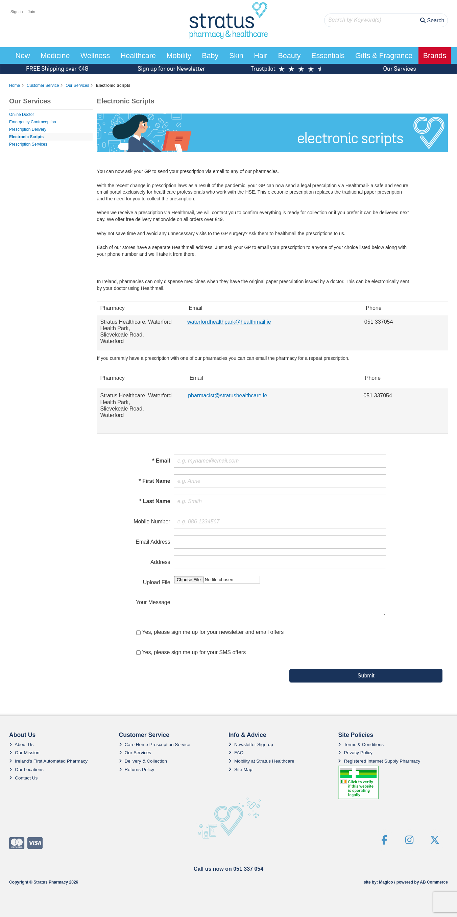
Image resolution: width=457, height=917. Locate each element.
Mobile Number (152, 521)
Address (160, 562)
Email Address (153, 542)
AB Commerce (434, 882)
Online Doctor (21, 114)
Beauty (289, 55)
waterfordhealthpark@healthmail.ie (229, 322)
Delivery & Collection (143, 761)
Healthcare (138, 55)
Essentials (327, 55)
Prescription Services (28, 144)
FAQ (235, 752)
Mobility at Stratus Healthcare (261, 761)
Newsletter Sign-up (250, 744)
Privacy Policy (355, 752)
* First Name (154, 481)
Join (31, 11)
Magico (386, 882)
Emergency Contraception (32, 122)
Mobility (179, 55)
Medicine (55, 55)
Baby (210, 55)
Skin (236, 55)
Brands (434, 55)
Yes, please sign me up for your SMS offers (194, 652)
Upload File (156, 582)
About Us (21, 744)
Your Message (153, 602)
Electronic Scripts (26, 136)
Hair (260, 55)
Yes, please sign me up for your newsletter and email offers (213, 632)
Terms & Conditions (361, 744)
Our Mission (24, 752)
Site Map (240, 769)
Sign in (16, 11)
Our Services (135, 752)
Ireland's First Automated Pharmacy (48, 761)
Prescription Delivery (27, 129)
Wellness (95, 55)
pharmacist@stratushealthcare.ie (227, 395)
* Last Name (154, 501)
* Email (161, 461)
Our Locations (26, 769)
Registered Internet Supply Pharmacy (379, 761)
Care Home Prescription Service (154, 744)
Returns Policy (136, 769)
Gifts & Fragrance (383, 55)
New (22, 55)
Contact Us (23, 777)
